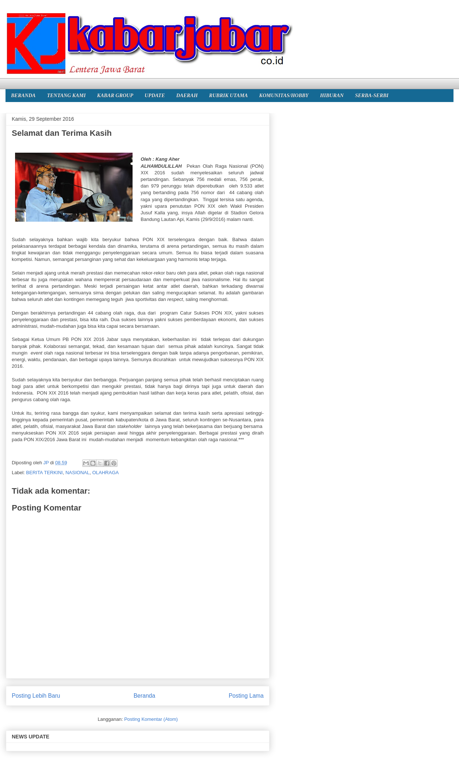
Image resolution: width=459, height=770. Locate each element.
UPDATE (155, 95)
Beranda (144, 696)
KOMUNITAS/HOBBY (284, 95)
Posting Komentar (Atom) (151, 719)
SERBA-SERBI (371, 95)
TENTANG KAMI (66, 95)
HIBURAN (332, 95)
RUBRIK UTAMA (228, 95)
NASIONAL (77, 472)
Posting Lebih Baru (36, 696)
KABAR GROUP (115, 95)
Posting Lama (246, 696)
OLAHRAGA (105, 472)
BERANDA (23, 95)
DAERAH (187, 95)
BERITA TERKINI (44, 472)
